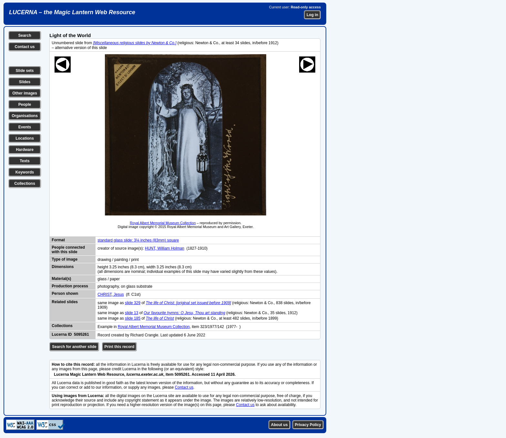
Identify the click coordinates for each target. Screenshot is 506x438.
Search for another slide (74, 346)
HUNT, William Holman (164, 248)
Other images (24, 93)
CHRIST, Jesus (110, 294)
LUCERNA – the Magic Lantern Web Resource (72, 12)
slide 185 (132, 318)
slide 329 (132, 303)
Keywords (24, 172)
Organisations (25, 116)
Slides (24, 82)
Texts (24, 161)
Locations (24, 138)
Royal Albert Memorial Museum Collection (163, 223)
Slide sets (24, 70)
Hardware (25, 149)
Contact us (25, 47)
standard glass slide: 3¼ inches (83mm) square (138, 240)
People (24, 104)
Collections (24, 183)
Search (24, 35)
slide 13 (131, 313)
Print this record (120, 346)
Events (24, 127)
